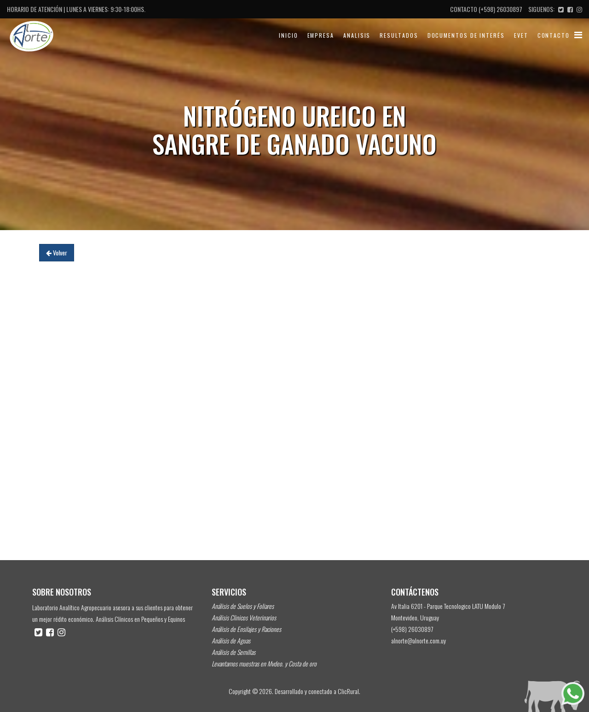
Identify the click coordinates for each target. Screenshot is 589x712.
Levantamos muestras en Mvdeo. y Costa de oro (264, 663)
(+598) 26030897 (500, 9)
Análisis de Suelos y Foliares (243, 606)
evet (521, 35)
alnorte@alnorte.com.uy (418, 640)
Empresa (320, 35)
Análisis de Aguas (231, 640)
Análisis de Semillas (233, 652)
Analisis (356, 35)
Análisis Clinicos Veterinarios (244, 617)
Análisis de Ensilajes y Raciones (246, 629)
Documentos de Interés (466, 35)
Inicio (288, 35)
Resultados (399, 35)
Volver (56, 252)
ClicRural (348, 691)
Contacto (553, 35)
